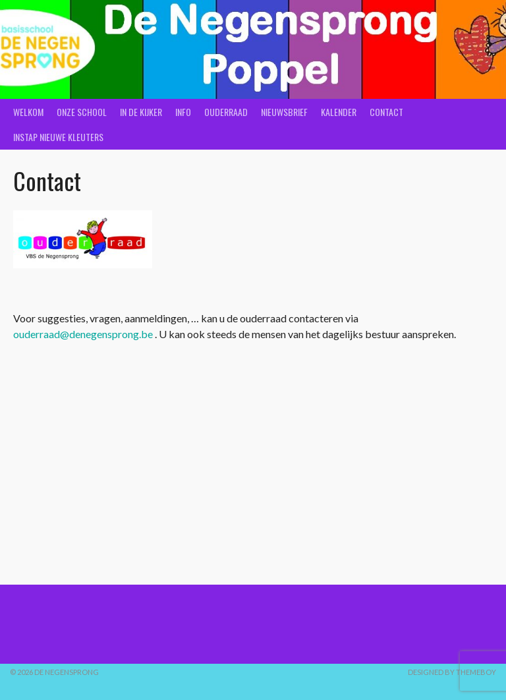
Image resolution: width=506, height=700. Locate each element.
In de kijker (141, 112)
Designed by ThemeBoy (452, 672)
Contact (386, 112)
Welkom (28, 112)
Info (183, 112)
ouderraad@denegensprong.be (83, 334)
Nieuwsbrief (284, 112)
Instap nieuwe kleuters (58, 137)
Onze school (82, 112)
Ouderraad (226, 112)
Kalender (338, 112)
